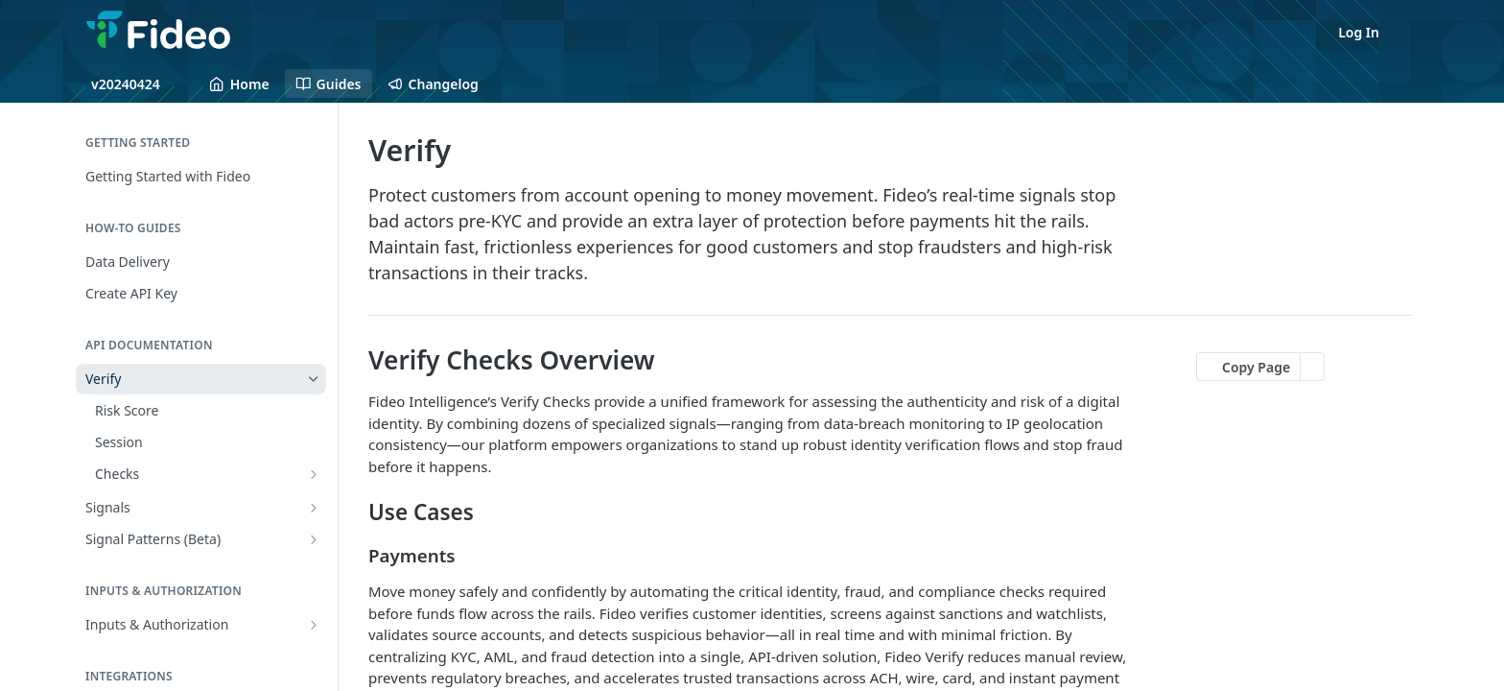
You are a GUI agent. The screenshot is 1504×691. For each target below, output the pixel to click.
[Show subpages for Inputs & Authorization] (313, 624)
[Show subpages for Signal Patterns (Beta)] (313, 539)
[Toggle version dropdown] (137, 83)
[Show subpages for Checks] (313, 474)
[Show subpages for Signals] (313, 507)
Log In (1358, 32)
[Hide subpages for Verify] (313, 379)
